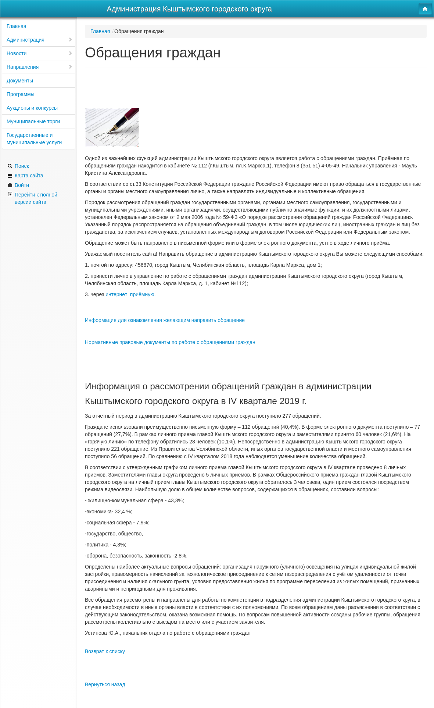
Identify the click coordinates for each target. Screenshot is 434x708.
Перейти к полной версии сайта (32, 198)
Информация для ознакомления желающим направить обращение (165, 320)
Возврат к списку (105, 651)
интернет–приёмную (129, 294)
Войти (18, 185)
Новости (40, 53)
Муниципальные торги (33, 121)
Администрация (40, 40)
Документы (20, 81)
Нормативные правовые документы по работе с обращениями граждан (170, 342)
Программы (21, 94)
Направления (40, 67)
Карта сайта (25, 175)
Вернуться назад (105, 684)
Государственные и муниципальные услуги (34, 138)
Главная (16, 26)
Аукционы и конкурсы (32, 108)
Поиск (18, 166)
